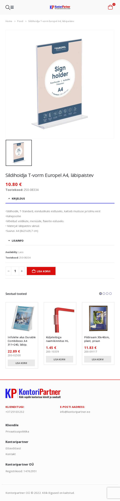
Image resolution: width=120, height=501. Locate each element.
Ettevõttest (13, 448)
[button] (8, 7)
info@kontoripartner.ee (75, 412)
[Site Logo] (60, 7)
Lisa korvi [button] (21, 363)
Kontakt (11, 454)
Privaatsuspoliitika (17, 431)
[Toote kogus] (15, 271)
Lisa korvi (43, 271)
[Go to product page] (22, 318)
